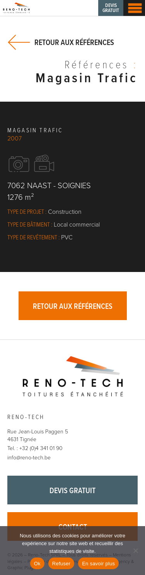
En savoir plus (98, 563)
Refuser (61, 563)
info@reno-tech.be (29, 457)
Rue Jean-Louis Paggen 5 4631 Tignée (37, 435)
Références (101, 66)
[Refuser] (135, 550)
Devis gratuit (110, 8)
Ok (37, 563)
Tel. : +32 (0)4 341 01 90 (35, 448)
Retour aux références (74, 42)
